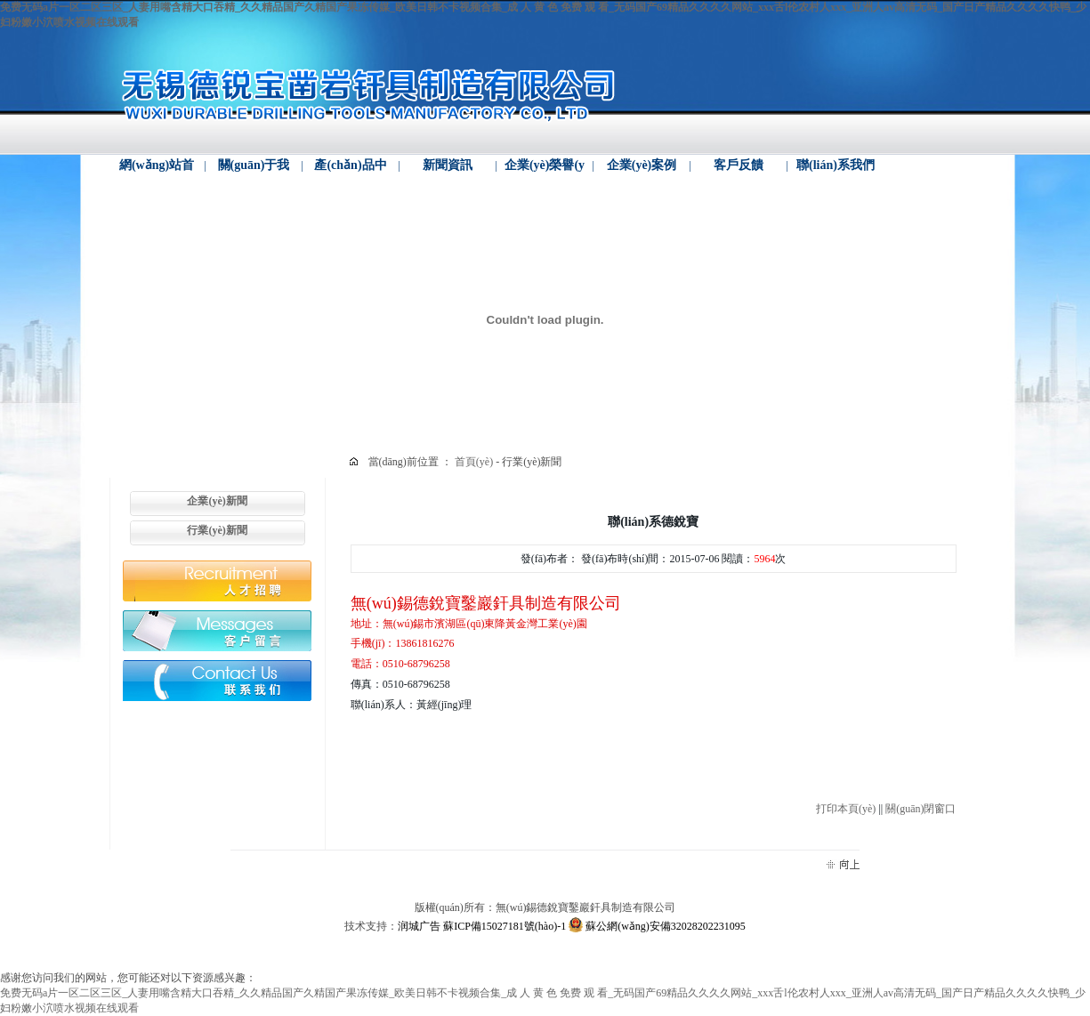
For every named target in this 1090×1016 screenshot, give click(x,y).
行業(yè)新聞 (216, 530)
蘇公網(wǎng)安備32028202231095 (657, 926)
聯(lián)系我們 (835, 165)
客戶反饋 (738, 165)
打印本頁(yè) (846, 808)
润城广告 (419, 926)
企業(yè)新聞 (216, 501)
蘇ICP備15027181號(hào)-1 (504, 926)
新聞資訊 (447, 165)
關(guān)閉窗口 (920, 808)
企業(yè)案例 (642, 165)
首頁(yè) (475, 462)
